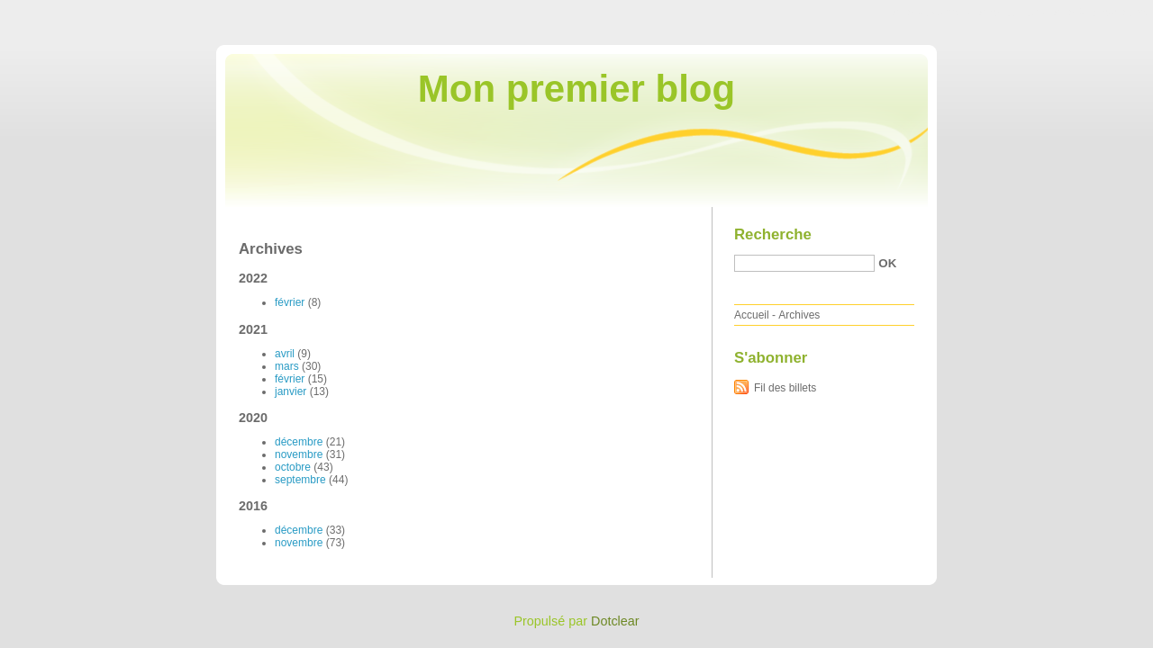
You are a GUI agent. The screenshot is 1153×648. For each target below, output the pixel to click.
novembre (298, 454)
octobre (293, 467)
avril (285, 353)
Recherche (773, 234)
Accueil (751, 315)
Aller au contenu (932, 12)
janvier (290, 391)
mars (287, 366)
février (289, 302)
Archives (799, 315)
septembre (300, 479)
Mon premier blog (576, 89)
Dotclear (615, 621)
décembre (298, 442)
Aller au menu (1011, 12)
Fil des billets (785, 388)
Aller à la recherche (1100, 12)
